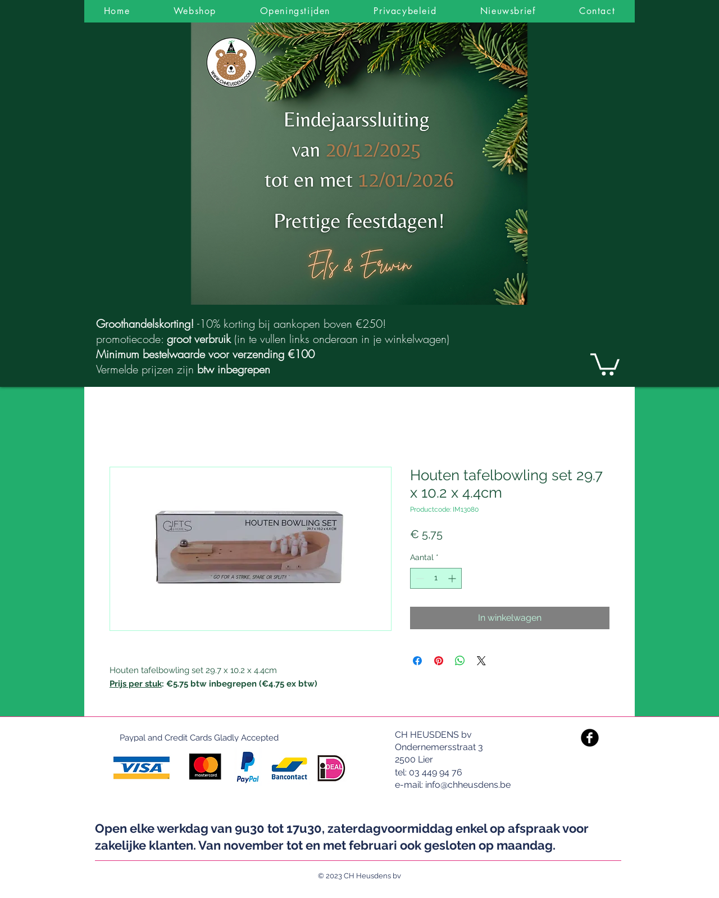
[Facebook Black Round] (590, 738)
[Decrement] (419, 578)
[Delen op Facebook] (417, 660)
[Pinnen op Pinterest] (438, 660)
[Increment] (453, 578)
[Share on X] (481, 660)
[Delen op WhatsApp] (460, 660)
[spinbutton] (436, 578)
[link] (605, 363)
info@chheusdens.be (468, 784)
